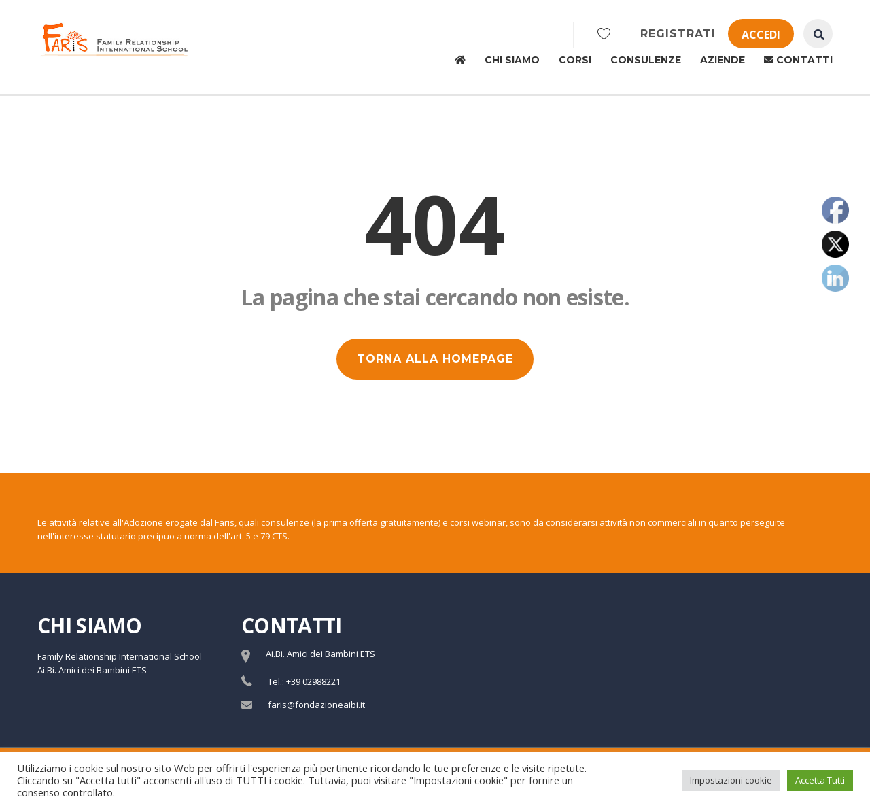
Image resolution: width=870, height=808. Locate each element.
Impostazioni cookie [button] (731, 780)
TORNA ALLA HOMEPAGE (435, 358)
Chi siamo (512, 60)
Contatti (798, 60)
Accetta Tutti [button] (820, 780)
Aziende (722, 60)
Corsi (575, 60)
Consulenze (645, 60)
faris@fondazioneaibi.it (316, 704)
